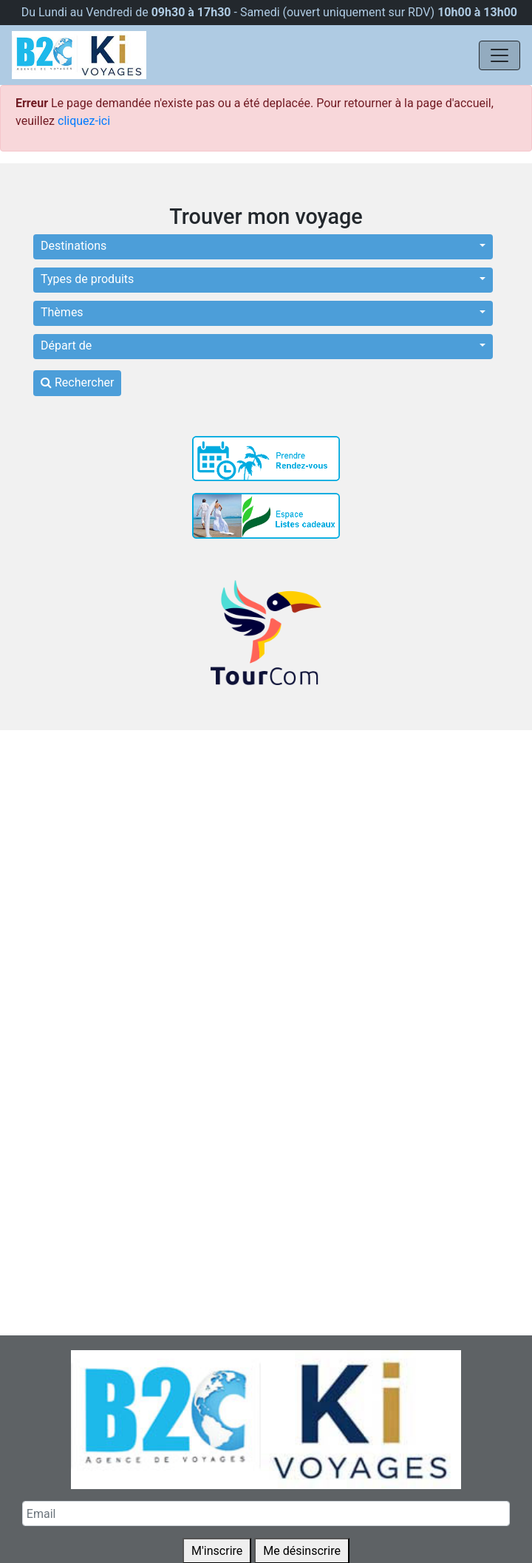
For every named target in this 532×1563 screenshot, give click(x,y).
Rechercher (77, 382)
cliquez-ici (84, 121)
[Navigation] (499, 55)
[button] (263, 246)
